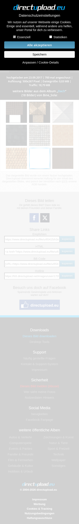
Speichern (39, 54)
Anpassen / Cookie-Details (40, 62)
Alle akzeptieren (39, 45)
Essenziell (23, 37)
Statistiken (60, 37)
